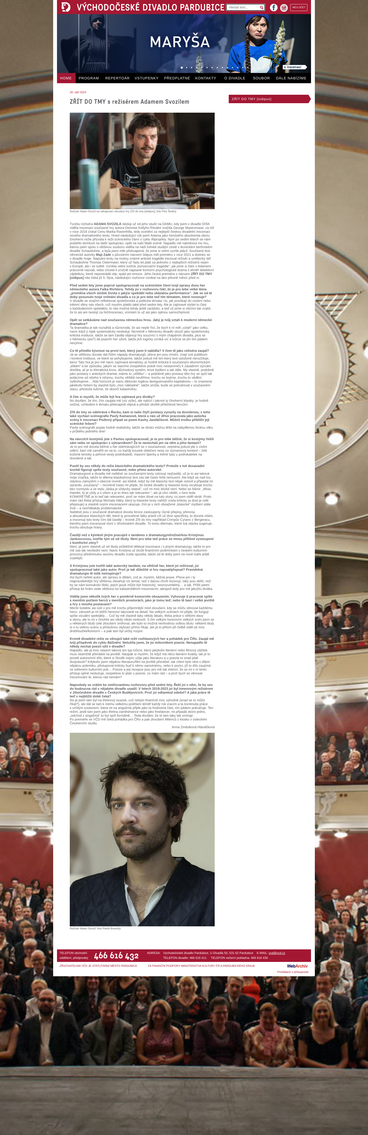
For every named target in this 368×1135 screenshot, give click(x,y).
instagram (284, 8)
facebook (274, 6)
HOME (66, 78)
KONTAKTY (205, 78)
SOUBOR (261, 78)
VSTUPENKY (147, 78)
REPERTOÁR (117, 78)
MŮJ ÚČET (298, 7)
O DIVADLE (235, 78)
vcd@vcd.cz (277, 953)
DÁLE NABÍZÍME (291, 78)
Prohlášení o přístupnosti (292, 972)
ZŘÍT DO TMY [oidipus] (251, 99)
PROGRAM (89, 78)
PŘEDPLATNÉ (177, 78)
